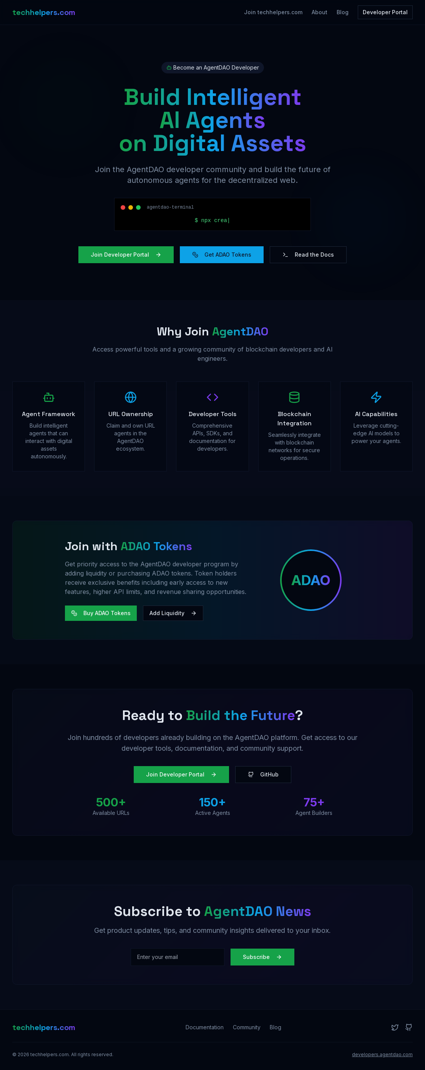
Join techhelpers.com (273, 12)
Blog (343, 12)
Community (247, 1027)
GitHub (263, 774)
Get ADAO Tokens (221, 254)
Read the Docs (308, 254)
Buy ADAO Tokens (101, 613)
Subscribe (262, 957)
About (319, 12)
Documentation (205, 1027)
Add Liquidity (173, 613)
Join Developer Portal (126, 254)
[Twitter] (395, 1027)
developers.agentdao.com (382, 1054)
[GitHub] (409, 1027)
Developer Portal (385, 12)
